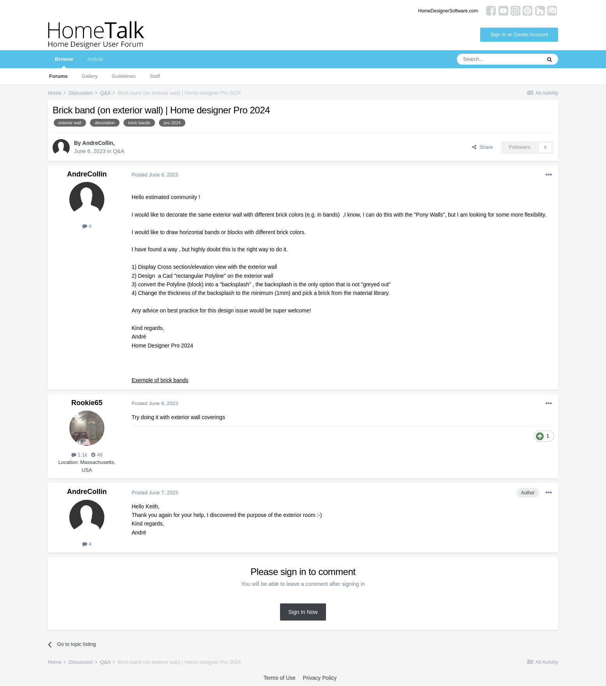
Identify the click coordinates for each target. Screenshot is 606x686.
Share (482, 147)
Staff (155, 76)
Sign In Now (302, 612)
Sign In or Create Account (519, 34)
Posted (155, 175)
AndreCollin (97, 143)
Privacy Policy (319, 678)
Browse (64, 62)
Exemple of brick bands (160, 380)
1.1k (79, 455)
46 (96, 455)
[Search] (499, 59)
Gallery (90, 76)
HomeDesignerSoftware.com (448, 11)
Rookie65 (86, 403)
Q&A (119, 151)
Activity (95, 59)
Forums (58, 76)
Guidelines (124, 76)
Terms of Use (279, 678)
